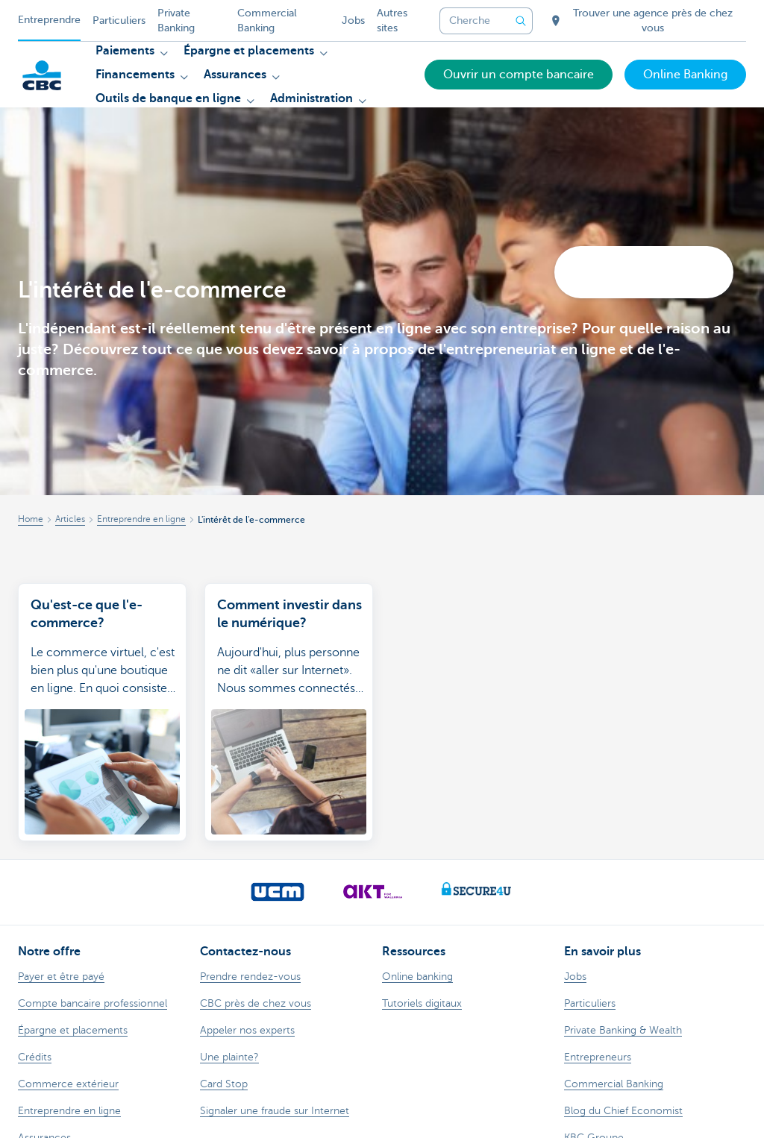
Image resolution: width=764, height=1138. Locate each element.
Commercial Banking (267, 20)
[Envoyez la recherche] (521, 20)
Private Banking (176, 20)
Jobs (353, 20)
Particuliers (119, 20)
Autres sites (392, 20)
